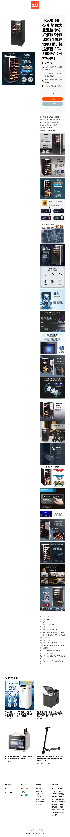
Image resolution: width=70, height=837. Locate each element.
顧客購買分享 (40, 802)
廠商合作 (39, 804)
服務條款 (28, 833)
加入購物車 (52, 104)
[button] (5, 5)
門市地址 (39, 789)
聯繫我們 (39, 791)
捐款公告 (39, 796)
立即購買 (52, 99)
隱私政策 (35, 833)
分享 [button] (44, 109)
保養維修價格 (40, 794)
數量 (43, 90)
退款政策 (41, 833)
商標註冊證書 (40, 799)
